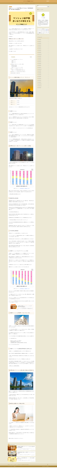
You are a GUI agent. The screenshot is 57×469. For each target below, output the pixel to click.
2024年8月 (43, 56)
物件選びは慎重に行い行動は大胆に (42, 96)
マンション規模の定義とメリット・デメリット (18, 59)
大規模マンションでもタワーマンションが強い (18, 67)
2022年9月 (43, 87)
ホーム (22, 3)
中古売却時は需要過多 (15, 66)
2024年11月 (43, 54)
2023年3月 (43, 78)
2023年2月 (43, 80)
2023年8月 (43, 72)
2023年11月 (43, 69)
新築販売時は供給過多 (15, 65)
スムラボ (42, 9)
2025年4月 (43, 48)
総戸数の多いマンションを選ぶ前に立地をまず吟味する (19, 72)
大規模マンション (15, 62)
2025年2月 (43, 52)
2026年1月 (43, 41)
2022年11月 (43, 85)
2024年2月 (43, 65)
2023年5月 (43, 76)
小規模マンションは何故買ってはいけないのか (18, 69)
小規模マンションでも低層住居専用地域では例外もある (19, 70)
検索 (37, 5)
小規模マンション (15, 60)
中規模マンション (15, 61)
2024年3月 (43, 63)
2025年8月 (43, 43)
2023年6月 (43, 74)
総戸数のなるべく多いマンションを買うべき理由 (18, 64)
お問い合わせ (26, 3)
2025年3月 (43, 50)
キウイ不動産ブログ (28, 1)
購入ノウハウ (10, 6)
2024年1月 (43, 67)
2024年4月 (43, 61)
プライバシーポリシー (32, 3)
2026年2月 (43, 39)
